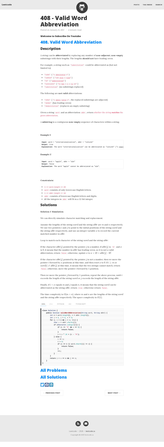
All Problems (53, 375)
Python (60, 304)
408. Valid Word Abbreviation (71, 42)
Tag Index (147, 5)
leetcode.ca (90, 436)
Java (43, 304)
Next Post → (114, 398)
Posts (136, 5)
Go (70, 304)
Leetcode (7, 5)
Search (159, 5)
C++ (51, 304)
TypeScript (81, 304)
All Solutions (53, 382)
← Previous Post (51, 398)
